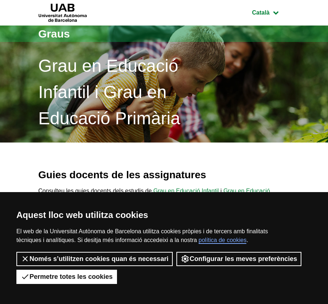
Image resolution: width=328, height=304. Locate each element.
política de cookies (223, 240)
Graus (54, 34)
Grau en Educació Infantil (186, 191)
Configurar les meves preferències (239, 258)
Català (271, 12)
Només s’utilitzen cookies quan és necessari (94, 258)
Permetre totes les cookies (67, 276)
